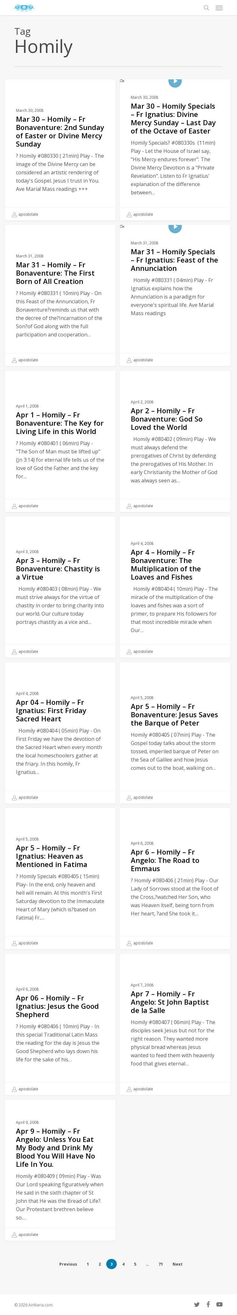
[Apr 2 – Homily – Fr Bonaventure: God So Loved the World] (175, 454)
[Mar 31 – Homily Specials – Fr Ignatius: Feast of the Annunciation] (175, 295)
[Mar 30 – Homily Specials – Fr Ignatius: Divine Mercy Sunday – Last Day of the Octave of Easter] (175, 149)
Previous (68, 1264)
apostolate (25, 214)
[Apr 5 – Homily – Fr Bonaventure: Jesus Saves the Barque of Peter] (175, 745)
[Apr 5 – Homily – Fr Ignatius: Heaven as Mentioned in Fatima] (60, 891)
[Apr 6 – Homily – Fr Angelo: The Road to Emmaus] (175, 891)
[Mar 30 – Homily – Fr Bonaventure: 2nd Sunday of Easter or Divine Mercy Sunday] (60, 149)
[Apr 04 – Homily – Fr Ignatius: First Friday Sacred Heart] (60, 745)
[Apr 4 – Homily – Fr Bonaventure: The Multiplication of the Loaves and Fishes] (175, 599)
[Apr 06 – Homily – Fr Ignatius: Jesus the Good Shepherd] (60, 1037)
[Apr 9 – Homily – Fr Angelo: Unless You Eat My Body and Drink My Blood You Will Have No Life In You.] (60, 1183)
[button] (219, 7)
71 (161, 1264)
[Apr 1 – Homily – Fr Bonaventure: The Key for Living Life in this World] (60, 454)
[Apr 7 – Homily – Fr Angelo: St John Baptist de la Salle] (175, 1037)
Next (177, 1264)
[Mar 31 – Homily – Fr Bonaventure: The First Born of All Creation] (60, 295)
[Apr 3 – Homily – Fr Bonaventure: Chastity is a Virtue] (60, 599)
